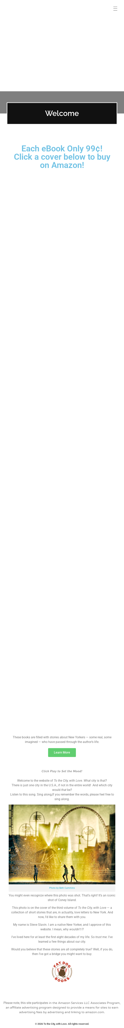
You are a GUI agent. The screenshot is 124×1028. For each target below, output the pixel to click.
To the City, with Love (29, 5)
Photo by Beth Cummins (62, 888)
